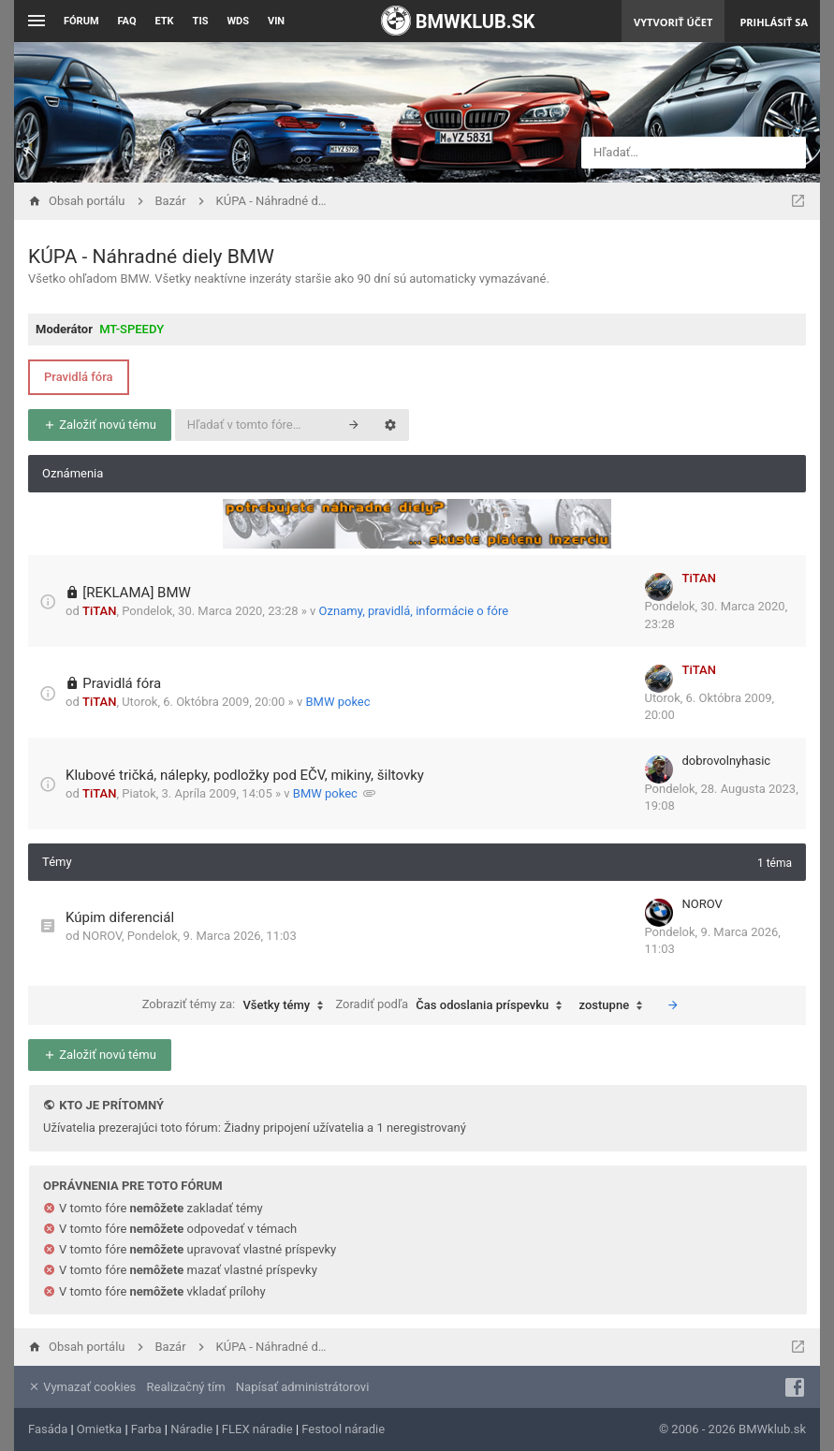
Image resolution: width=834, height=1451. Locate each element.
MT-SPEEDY (131, 329)
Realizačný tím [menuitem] (186, 1387)
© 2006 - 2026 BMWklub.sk (732, 1429)
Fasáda (47, 1429)
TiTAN (99, 611)
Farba (146, 1429)
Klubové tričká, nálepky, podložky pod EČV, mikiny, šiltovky (245, 775)
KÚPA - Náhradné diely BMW (151, 256)
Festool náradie (343, 1429)
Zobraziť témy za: (237, 1005)
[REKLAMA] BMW (136, 592)
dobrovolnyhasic (726, 761)
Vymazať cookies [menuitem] (82, 1387)
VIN (276, 21)
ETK (164, 21)
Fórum (81, 21)
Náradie (191, 1429)
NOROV (102, 936)
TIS (201, 21)
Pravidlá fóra (78, 377)
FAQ (127, 21)
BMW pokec (337, 702)
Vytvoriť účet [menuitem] (673, 22)
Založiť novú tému (99, 425)
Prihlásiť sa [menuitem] (773, 22)
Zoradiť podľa (453, 1005)
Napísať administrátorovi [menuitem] (302, 1387)
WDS (238, 21)
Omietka (99, 1429)
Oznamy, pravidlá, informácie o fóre (414, 611)
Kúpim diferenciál (120, 917)
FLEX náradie (257, 1429)
